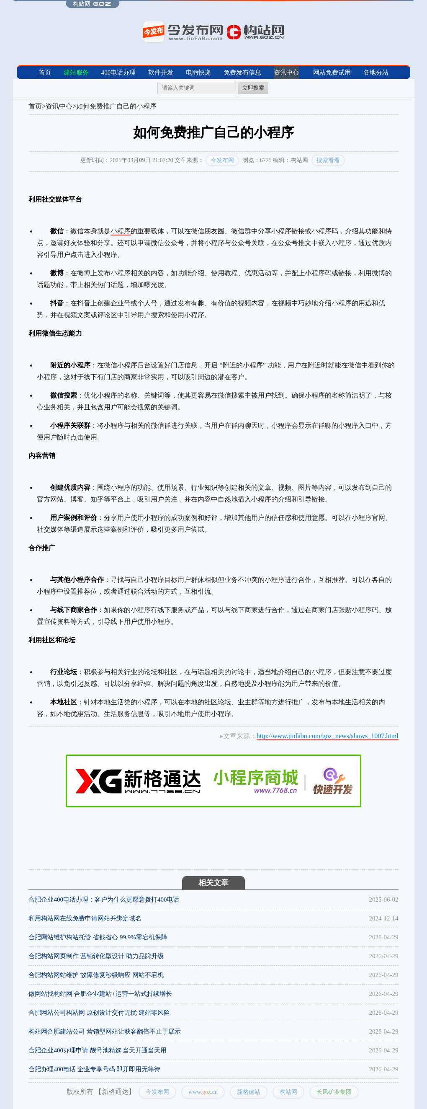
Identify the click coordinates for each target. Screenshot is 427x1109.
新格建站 (248, 1092)
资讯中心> (61, 106)
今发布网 (222, 160)
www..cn (203, 1092)
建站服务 (76, 72)
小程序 (121, 231)
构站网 (288, 1092)
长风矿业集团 (334, 1092)
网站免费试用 (332, 72)
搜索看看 (328, 160)
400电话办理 (118, 72)
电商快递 (198, 72)
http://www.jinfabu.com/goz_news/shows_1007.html (328, 735)
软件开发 (160, 72)
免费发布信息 (242, 72)
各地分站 (375, 72)
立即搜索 (253, 88)
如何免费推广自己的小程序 (116, 106)
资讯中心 (286, 72)
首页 (45, 72)
